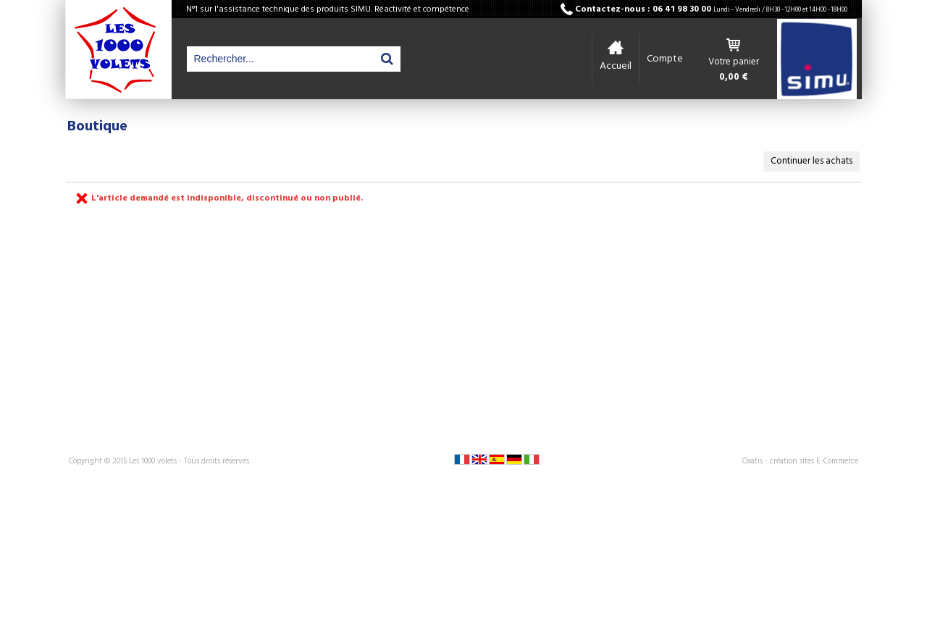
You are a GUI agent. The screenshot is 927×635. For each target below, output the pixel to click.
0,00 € (733, 77)
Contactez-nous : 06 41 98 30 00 (711, 9)
